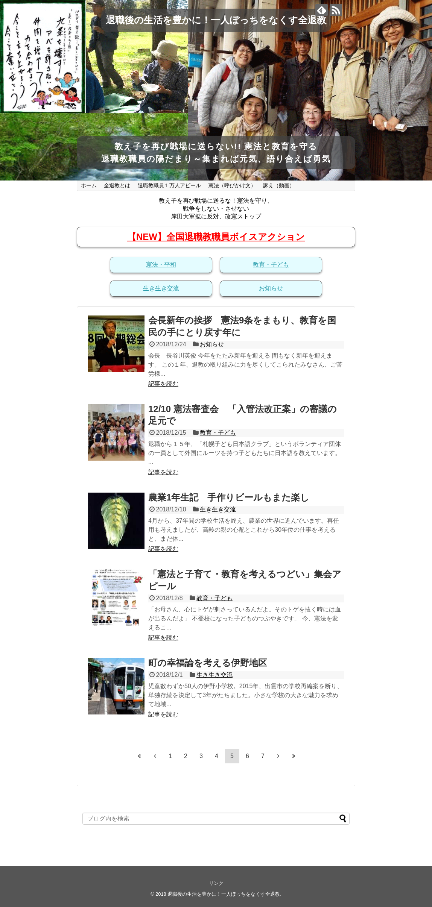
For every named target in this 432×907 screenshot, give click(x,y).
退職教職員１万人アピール (169, 185)
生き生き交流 (161, 288)
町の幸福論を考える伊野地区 (207, 663)
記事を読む (163, 384)
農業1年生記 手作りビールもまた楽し (228, 497)
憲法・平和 (161, 264)
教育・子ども (271, 264)
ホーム (89, 185)
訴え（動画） (279, 185)
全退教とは (117, 185)
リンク (216, 883)
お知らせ (271, 288)
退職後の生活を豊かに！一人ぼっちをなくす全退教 (216, 20)
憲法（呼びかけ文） (232, 185)
